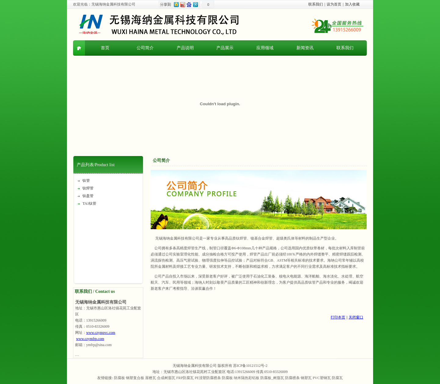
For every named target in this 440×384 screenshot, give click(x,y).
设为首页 (334, 4)
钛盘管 (88, 196)
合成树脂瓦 (166, 378)
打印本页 (338, 317)
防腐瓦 (337, 378)
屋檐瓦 (150, 378)
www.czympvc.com (100, 332)
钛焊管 (88, 188)
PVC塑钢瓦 (322, 378)
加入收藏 (352, 4)
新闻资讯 (305, 48)
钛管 (86, 180)
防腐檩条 (292, 378)
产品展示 (224, 48)
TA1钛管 (89, 203)
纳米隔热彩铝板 (246, 378)
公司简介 (145, 48)
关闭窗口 (356, 317)
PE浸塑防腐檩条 (208, 378)
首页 (105, 48)
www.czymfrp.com (90, 339)
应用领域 (264, 48)
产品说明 (185, 48)
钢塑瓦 (306, 378)
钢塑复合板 (135, 378)
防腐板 (119, 378)
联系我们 (315, 4)
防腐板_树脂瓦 (272, 378)
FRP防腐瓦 (185, 378)
